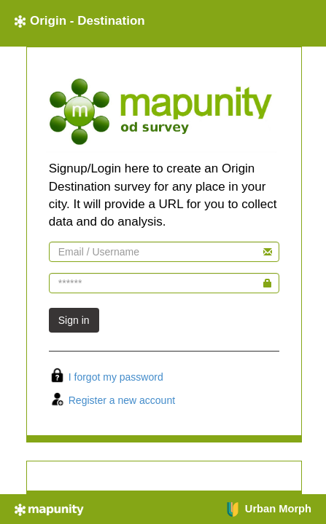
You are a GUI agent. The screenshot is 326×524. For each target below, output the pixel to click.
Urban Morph (268, 509)
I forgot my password (116, 377)
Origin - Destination (80, 21)
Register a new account (122, 400)
